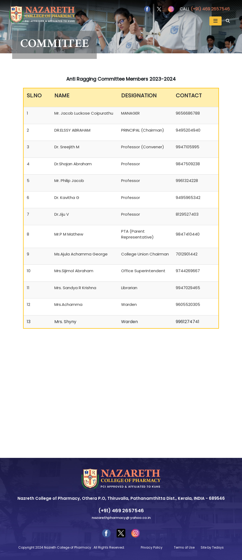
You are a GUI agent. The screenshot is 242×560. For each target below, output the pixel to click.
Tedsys (218, 547)
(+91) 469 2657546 (210, 9)
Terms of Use (184, 547)
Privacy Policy (151, 547)
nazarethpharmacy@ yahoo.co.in (121, 517)
